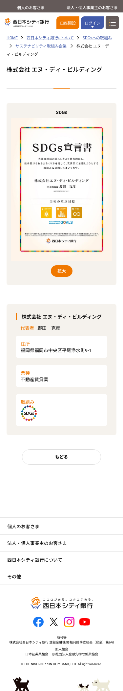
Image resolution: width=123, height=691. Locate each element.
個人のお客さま (31, 8)
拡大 (61, 271)
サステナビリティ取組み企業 (41, 46)
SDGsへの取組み (97, 38)
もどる (61, 457)
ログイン (92, 23)
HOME (12, 38)
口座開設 (68, 23)
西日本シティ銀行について (50, 38)
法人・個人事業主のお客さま (92, 8)
